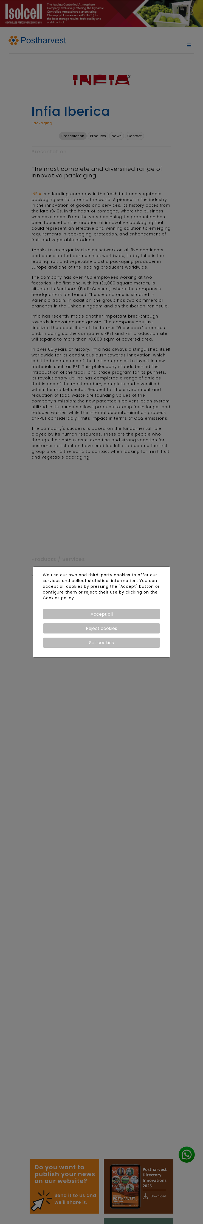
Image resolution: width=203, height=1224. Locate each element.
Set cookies (101, 643)
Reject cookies (101, 628)
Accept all (102, 614)
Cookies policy (58, 598)
